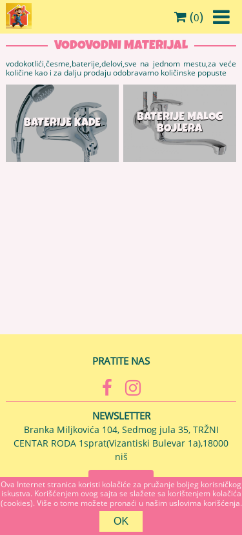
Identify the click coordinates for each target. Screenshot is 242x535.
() (188, 16)
